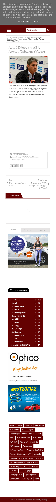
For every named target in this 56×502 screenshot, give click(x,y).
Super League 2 (28, 430)
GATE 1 (13, 426)
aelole (31, 434)
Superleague (16, 160)
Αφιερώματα (27, 446)
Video (23, 160)
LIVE (20, 426)
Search (49, 30)
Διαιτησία (37, 454)
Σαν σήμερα (14, 479)
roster (12, 438)
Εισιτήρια (13, 458)
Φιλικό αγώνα (27, 479)
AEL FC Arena (34, 157)
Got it (36, 22)
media (39, 434)
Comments (28, 230)
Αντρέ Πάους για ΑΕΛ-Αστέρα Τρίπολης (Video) (27, 49)
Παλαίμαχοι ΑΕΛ (16, 475)
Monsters (28, 426)
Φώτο (37, 479)
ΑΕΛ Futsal (37, 438)
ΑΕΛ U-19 (34, 442)
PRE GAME (39, 426)
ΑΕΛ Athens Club (23, 438)
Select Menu (9, 30)
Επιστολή (23, 458)
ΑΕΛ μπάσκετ (15, 446)
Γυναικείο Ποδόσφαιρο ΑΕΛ (20, 454)
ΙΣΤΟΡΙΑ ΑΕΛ (32, 462)
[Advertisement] (32, 102)
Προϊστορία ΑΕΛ (31, 475)
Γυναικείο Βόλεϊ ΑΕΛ (35, 450)
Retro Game (14, 430)
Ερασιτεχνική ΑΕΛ (36, 458)
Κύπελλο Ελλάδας (31, 467)
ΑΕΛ (10, 500)
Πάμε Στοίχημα (25, 471)
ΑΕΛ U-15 (13, 442)
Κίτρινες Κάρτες (16, 467)
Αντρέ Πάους (16, 157)
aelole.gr (44, 500)
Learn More (24, 22)
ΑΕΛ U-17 (24, 442)
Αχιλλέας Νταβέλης (17, 450)
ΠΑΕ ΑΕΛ (25, 157)
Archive (42, 230)
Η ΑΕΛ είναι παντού (17, 462)
